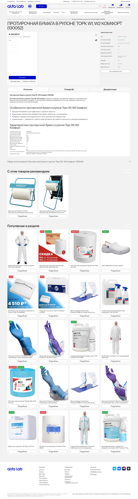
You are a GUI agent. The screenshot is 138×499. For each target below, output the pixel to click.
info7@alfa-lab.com (95, 472)
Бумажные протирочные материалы (36, 19)
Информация (69, 467)
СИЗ (63, 12)
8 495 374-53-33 (95, 469)
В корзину (22, 77)
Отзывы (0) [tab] (69, 89)
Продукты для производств (33, 12)
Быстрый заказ (15, 81)
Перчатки (56, 12)
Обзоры (41, 471)
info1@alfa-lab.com (89, 1)
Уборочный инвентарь (91, 12)
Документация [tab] (110, 89)
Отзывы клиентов (44, 484)
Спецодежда (47, 12)
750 (119, 46)
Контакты (37, 1)
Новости (41, 469)
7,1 (118, 53)
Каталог (41, 6)
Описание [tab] (27, 89)
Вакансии (42, 476)
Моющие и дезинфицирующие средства (107, 12)
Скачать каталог (21, 1)
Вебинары (42, 474)
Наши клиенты (43, 480)
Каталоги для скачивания (69, 476)
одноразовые (121, 39)
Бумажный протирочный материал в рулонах (58, 19)
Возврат (67, 474)
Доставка (30, 1)
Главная (9, 19)
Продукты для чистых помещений (15, 12)
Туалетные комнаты (123, 12)
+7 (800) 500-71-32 (77, 1)
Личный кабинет (126, 1)
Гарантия (67, 479)
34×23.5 (120, 63)
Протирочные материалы (74, 12)
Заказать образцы (29, 81)
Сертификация (43, 482)
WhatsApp (66, 1)
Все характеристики (116, 71)
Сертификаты (43, 478)
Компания (42, 467)
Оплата (67, 471)
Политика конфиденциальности (71, 482)
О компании (11, 1)
